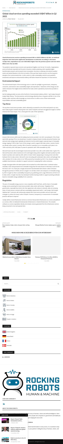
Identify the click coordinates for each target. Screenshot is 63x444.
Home (3, 7)
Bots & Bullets (8, 310)
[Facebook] (46, 2)
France (6, 341)
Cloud (18, 212)
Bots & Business (8, 296)
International (12, 7)
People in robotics (9, 319)
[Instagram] (49, 2)
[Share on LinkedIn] (32, 219)
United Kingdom (8, 332)
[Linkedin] (51, 2)
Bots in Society (8, 305)
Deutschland (7, 336)
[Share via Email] (34, 219)
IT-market (25, 212)
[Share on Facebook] (28, 219)
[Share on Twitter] (30, 219)
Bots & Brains (8, 300)
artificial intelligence (9, 212)
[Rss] (53, 2)
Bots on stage (8, 314)
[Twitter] (48, 2)
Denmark (6, 345)
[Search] (60, 2)
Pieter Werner (11, 19)
